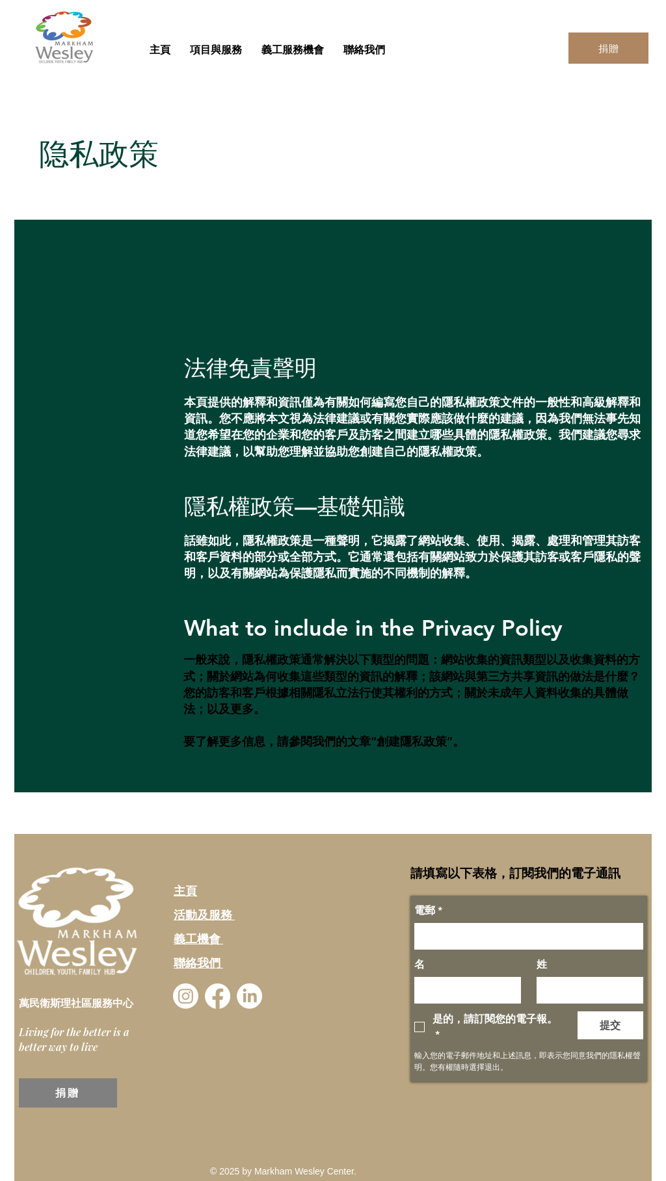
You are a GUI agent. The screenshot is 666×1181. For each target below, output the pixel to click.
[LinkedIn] (249, 996)
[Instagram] (185, 996)
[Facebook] (217, 996)
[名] (464, 990)
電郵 (428, 910)
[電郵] (525, 936)
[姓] (586, 990)
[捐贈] (608, 48)
